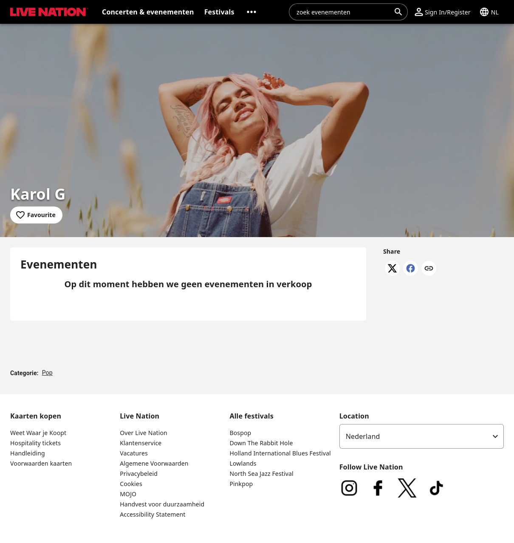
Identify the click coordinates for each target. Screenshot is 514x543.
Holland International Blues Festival (279, 453)
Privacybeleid (139, 473)
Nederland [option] (363, 436)
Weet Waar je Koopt (38, 433)
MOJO (128, 494)
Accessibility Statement (152, 514)
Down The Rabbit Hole (261, 443)
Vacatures (134, 453)
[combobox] (343, 12)
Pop (47, 372)
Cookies (131, 484)
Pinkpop (241, 484)
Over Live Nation (143, 433)
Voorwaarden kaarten (41, 463)
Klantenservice (140, 443)
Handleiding (27, 453)
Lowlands (242, 463)
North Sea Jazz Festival (261, 473)
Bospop (240, 433)
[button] (251, 12)
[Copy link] (428, 269)
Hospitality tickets (35, 443)
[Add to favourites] (36, 214)
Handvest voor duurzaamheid (162, 504)
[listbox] (421, 436)
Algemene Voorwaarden (154, 463)
